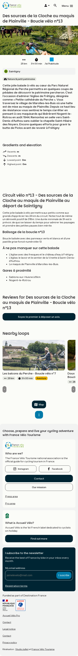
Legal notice (9, 629)
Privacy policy (10, 642)
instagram (23, 468)
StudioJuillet (21, 649)
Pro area (10, 503)
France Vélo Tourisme (43, 649)
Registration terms (16, 585)
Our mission (39, 487)
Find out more (39, 538)
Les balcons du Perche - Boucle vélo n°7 (29, 373)
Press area (11, 496)
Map (41, 404)
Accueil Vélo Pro (11, 615)
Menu (65, 5)
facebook (57, 468)
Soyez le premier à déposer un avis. (39, 316)
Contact (39, 478)
